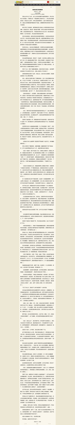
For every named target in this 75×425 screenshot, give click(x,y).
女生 (19, 4)
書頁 (51, 7)
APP (54, 4)
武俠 (28, 4)
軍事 (40, 4)
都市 (34, 4)
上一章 (33, 7)
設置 (24, 7)
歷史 (43, 4)
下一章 (42, 7)
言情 (37, 4)
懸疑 (49, 4)
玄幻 (22, 4)
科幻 (46, 4)
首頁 (16, 4)
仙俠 (31, 4)
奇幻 (25, 4)
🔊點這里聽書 (37, 13)
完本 (52, 4)
